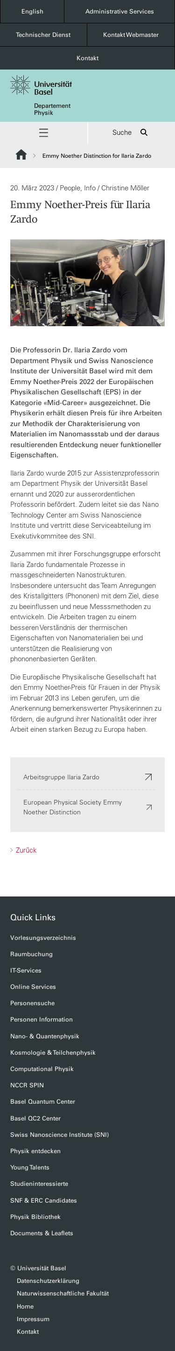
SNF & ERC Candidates (43, 1200)
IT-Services (26, 970)
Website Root (21, 154)
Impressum (33, 1319)
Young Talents (29, 1167)
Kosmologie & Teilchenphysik (53, 1052)
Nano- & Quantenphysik (44, 1036)
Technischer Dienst (43, 34)
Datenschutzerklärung (48, 1280)
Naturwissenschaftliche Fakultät (63, 1293)
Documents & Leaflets (41, 1233)
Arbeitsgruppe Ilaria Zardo (87, 776)
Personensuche (32, 1003)
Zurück (25, 849)
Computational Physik (42, 1068)
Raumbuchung (31, 954)
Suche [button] (131, 132)
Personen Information (41, 1019)
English (32, 11)
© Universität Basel (38, 1268)
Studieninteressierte (39, 1183)
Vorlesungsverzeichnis (43, 937)
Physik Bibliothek (35, 1216)
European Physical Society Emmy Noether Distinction (87, 807)
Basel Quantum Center (42, 1101)
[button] (43, 133)
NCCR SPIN (27, 1085)
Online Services (33, 986)
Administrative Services (119, 11)
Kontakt (87, 58)
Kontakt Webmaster (131, 34)
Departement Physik (52, 109)
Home (25, 1306)
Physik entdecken (35, 1151)
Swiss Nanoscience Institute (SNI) (59, 1134)
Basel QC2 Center (35, 1118)
